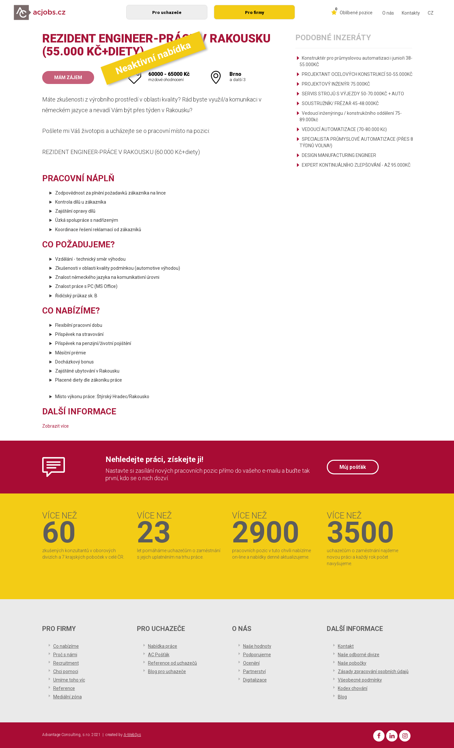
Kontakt (346, 646)
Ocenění (251, 663)
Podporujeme (257, 654)
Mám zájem (68, 77)
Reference (64, 688)
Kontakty (411, 13)
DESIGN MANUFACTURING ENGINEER (339, 155)
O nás (388, 13)
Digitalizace (255, 680)
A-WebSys (132, 734)
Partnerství (254, 671)
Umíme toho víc (69, 680)
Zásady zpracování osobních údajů (373, 671)
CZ (431, 13)
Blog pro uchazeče (167, 671)
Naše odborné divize (358, 654)
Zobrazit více (55, 426)
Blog (342, 696)
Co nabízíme (66, 646)
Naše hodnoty (257, 646)
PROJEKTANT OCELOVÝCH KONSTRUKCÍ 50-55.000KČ (357, 74)
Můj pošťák (352, 467)
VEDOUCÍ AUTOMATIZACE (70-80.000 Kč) (344, 129)
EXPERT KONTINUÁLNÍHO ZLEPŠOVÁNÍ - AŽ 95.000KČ (356, 165)
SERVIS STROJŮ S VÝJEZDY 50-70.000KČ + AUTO (353, 93)
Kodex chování (352, 688)
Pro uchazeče (166, 12)
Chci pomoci (65, 671)
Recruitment (66, 663)
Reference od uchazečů (172, 663)
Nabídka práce (162, 646)
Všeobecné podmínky (360, 680)
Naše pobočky (352, 663)
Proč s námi (65, 654)
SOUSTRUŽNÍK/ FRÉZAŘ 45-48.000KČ (340, 103)
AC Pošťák (158, 654)
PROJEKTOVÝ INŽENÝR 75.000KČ (336, 84)
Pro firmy (254, 12)
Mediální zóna (67, 696)
